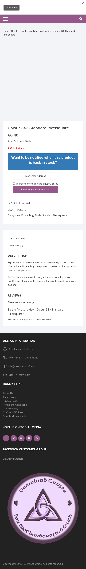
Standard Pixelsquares (54, 215)
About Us (8, 393)
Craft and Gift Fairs (13, 412)
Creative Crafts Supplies (24, 31)
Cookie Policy (10, 408)
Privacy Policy (10, 400)
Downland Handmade (14, 416)
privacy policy (50, 183)
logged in (27, 319)
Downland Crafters (13, 458)
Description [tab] (17, 238)
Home (6, 31)
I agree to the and (35, 183)
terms (34, 183)
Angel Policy (9, 397)
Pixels (38, 215)
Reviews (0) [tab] (16, 245)
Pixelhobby (45, 31)
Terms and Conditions (15, 404)
